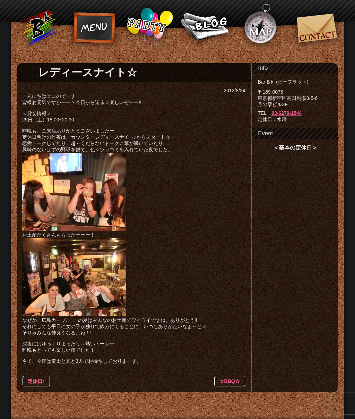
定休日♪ (36, 381)
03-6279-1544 (286, 113)
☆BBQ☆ (229, 381)
